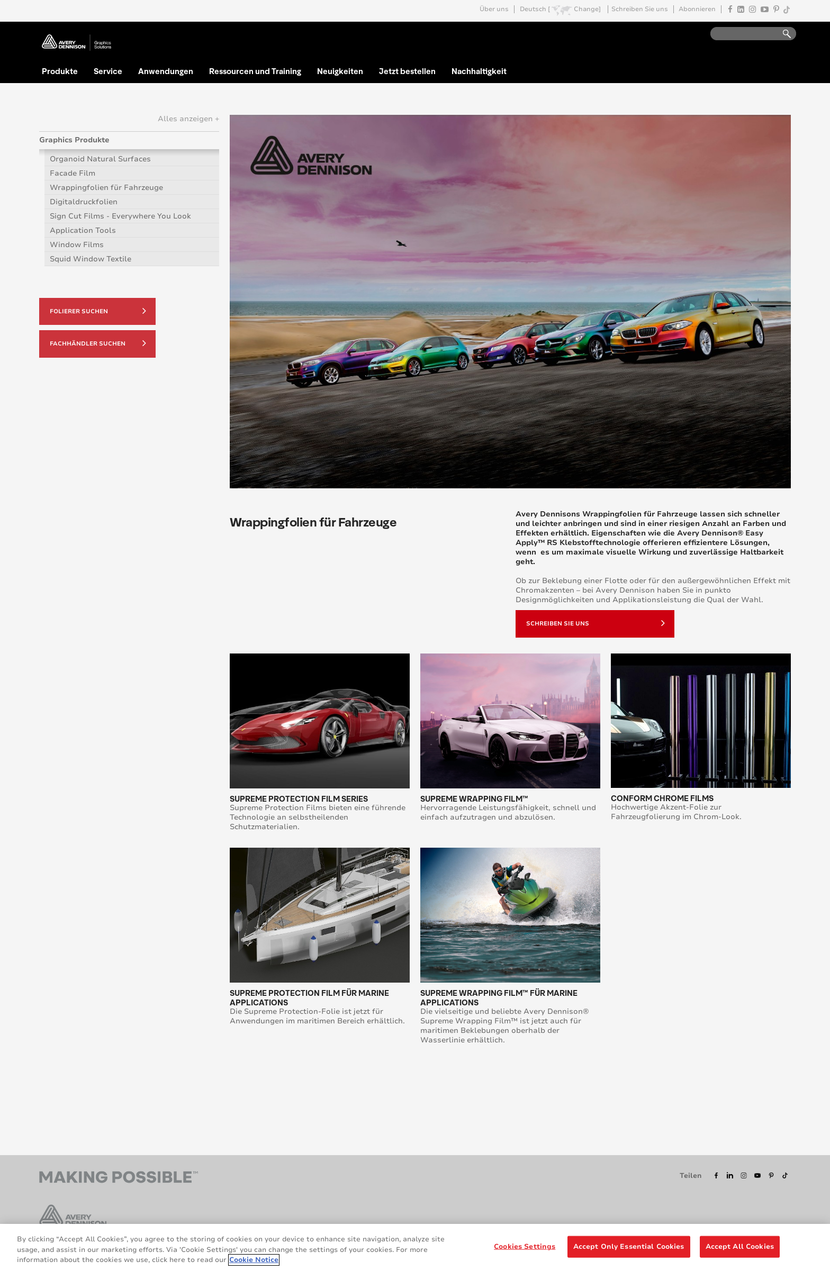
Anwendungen (165, 71)
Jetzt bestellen (407, 71)
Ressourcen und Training (255, 71)
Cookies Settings (524, 1246)
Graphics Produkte (74, 140)
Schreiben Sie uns (639, 9)
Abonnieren (697, 9)
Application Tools (83, 230)
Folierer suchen (98, 310)
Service (108, 71)
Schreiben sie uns (595, 623)
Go (782, 34)
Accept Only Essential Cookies (628, 1246)
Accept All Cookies (740, 1246)
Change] (587, 9)
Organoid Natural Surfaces (100, 159)
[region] (415, 1247)
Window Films (77, 245)
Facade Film (72, 173)
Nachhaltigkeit (479, 71)
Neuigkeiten (340, 71)
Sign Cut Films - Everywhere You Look (120, 216)
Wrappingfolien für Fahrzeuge (106, 188)
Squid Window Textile (90, 259)
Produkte (60, 71)
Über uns (494, 9)
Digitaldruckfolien (84, 202)
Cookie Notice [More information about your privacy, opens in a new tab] (253, 1260)
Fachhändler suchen (98, 343)
